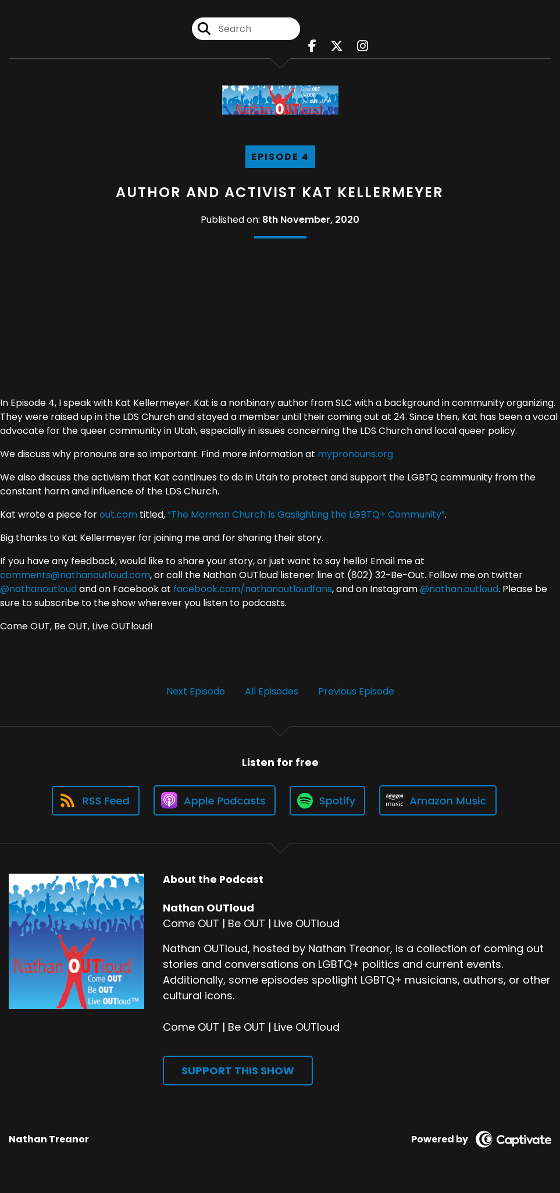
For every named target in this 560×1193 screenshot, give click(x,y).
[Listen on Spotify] (327, 800)
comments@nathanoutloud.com (75, 575)
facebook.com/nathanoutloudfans (252, 589)
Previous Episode (356, 691)
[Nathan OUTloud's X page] (336, 46)
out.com (118, 514)
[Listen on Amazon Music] (438, 800)
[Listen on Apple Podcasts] (215, 800)
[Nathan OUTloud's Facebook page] (312, 46)
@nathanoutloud (38, 589)
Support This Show (237, 1070)
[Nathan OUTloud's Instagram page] (362, 46)
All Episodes (271, 691)
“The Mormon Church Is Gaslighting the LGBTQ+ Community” (306, 514)
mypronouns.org (355, 454)
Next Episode (195, 691)
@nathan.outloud (459, 589)
